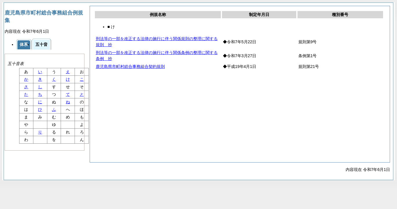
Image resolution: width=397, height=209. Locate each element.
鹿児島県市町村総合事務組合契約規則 (130, 66)
